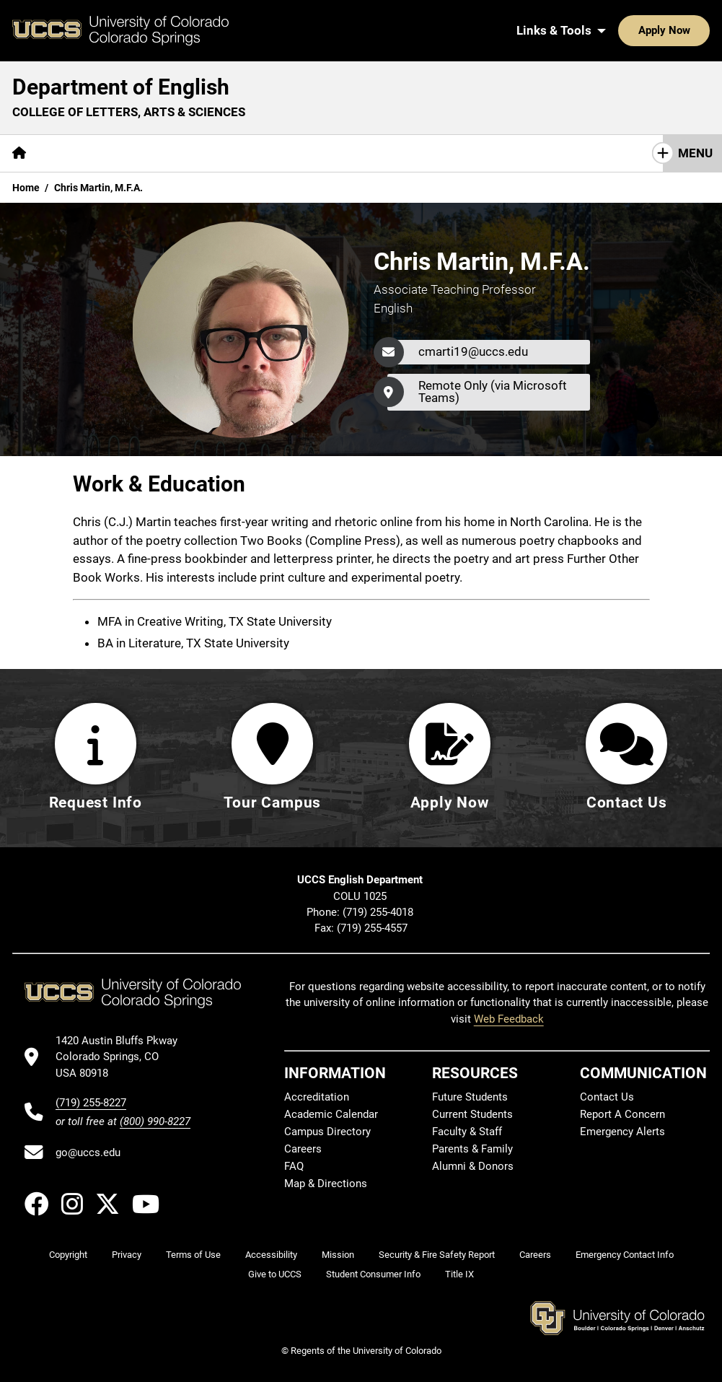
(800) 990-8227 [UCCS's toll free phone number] (155, 1121)
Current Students (472, 1114)
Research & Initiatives (298, 153)
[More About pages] (78, 153)
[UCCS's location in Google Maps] (123, 1057)
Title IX (459, 1274)
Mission (338, 1254)
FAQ (294, 1166)
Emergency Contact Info (625, 1254)
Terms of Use (193, 1254)
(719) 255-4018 (379, 912)
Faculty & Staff (467, 1131)
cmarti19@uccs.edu (473, 351)
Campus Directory (327, 1131)
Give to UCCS (274, 1274)
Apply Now (620, 30)
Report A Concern (622, 1114)
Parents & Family (472, 1148)
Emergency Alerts (622, 1131)
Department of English (120, 87)
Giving (506, 153)
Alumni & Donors (473, 1166)
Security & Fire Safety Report (437, 1254)
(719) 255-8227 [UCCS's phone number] (91, 1102)
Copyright (68, 1254)
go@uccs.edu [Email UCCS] (88, 1152)
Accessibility (271, 1254)
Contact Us (580, 153)
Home (26, 187)
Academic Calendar (331, 1114)
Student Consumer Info (373, 1274)
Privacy (126, 1254)
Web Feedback (509, 1019)
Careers (303, 1148)
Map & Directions (325, 1183)
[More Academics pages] (171, 153)
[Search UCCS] (694, 30)
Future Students (470, 1096)
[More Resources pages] (423, 153)
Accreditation (316, 1096)
